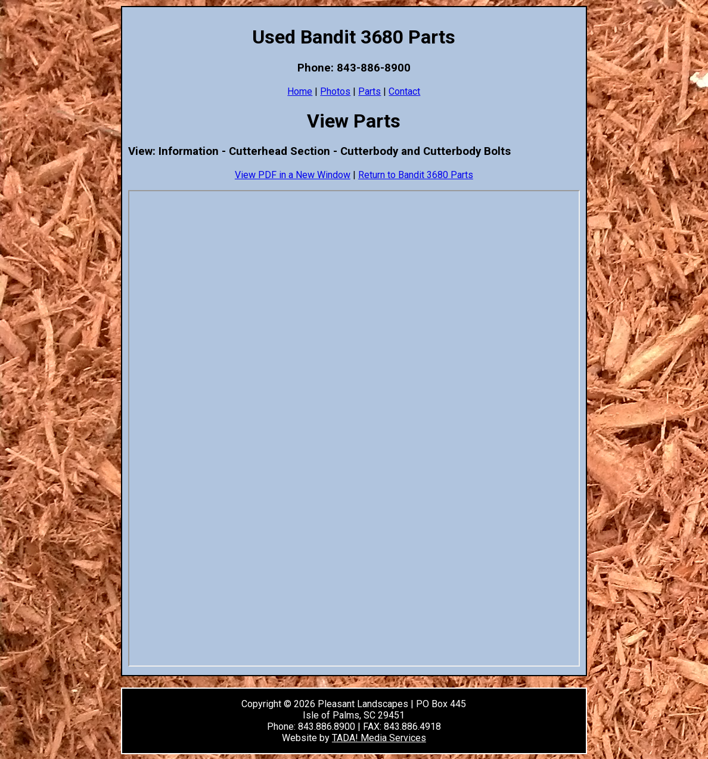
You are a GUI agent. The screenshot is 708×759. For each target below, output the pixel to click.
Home (299, 91)
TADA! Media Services (379, 738)
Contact (404, 91)
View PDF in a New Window (292, 175)
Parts (369, 91)
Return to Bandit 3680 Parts (415, 175)
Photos (335, 91)
